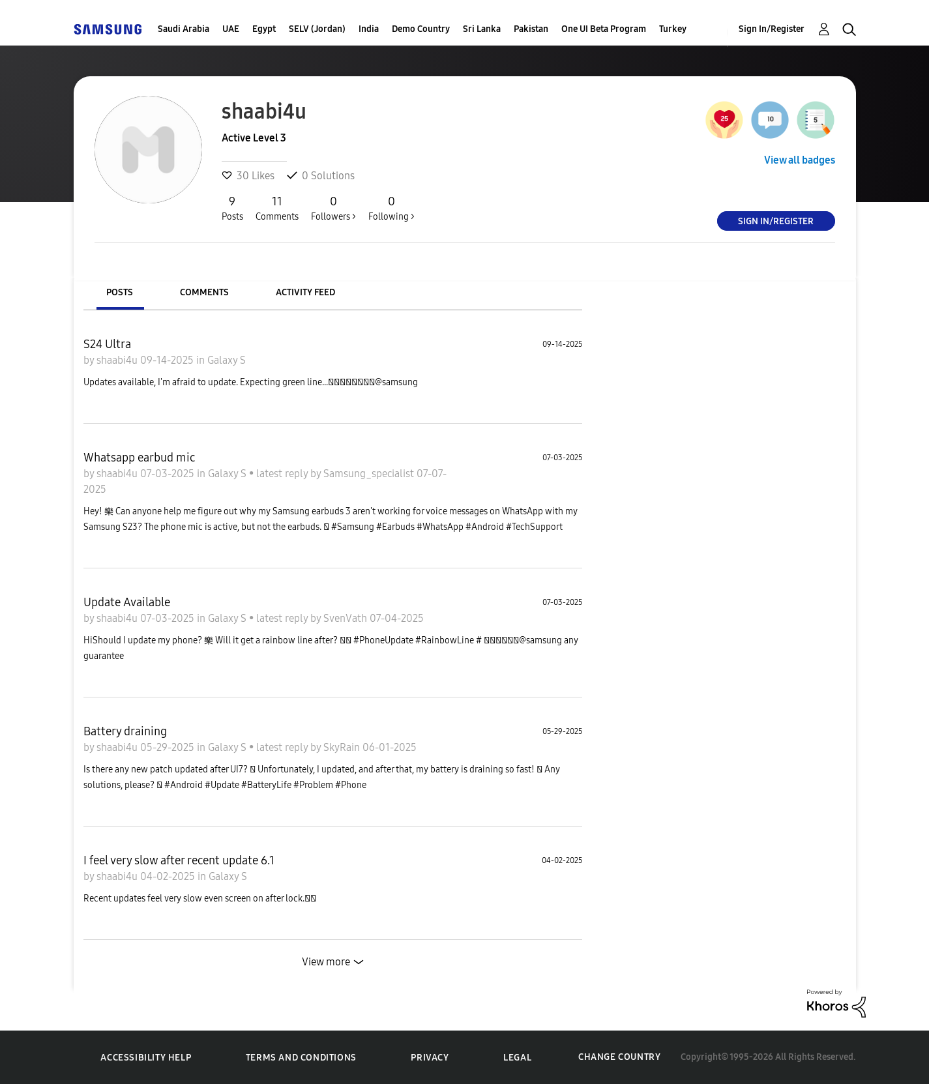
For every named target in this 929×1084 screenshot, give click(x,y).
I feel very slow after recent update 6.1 (178, 860)
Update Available (126, 602)
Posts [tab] (119, 292)
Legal (517, 1057)
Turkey (672, 29)
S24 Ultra (107, 344)
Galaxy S (226, 360)
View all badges (799, 160)
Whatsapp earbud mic (139, 457)
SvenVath (346, 618)
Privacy (430, 1057)
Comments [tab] (204, 292)
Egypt (264, 29)
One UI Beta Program (603, 29)
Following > (391, 208)
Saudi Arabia (183, 29)
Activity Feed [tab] (305, 292)
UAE (230, 29)
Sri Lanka (482, 29)
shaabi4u (118, 360)
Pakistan (531, 29)
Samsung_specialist (370, 473)
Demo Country (421, 29)
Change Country (619, 1056)
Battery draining (125, 731)
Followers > (333, 208)
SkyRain (342, 747)
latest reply (283, 473)
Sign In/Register (771, 29)
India (369, 29)
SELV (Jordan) (317, 29)
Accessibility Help (145, 1057)
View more (326, 962)
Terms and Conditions (301, 1057)
